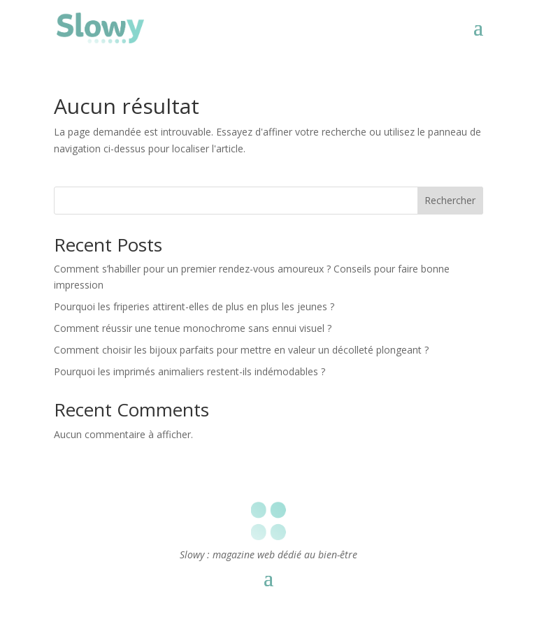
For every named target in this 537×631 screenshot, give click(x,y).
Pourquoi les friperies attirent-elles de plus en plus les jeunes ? (194, 306)
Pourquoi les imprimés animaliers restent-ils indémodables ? (189, 371)
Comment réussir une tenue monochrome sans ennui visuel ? (192, 328)
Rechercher (449, 200)
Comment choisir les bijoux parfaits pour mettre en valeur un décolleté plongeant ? (241, 349)
